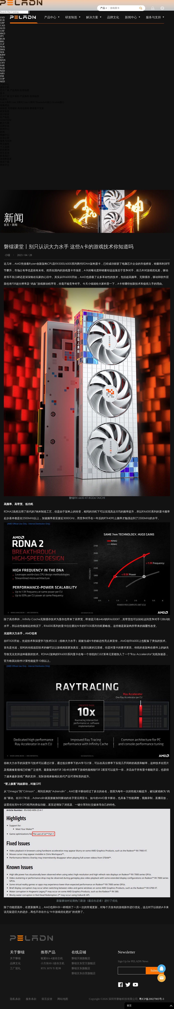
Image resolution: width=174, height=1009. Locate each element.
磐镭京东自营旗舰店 (83, 973)
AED (2, 81)
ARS (2, 73)
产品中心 (4, 84)
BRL (2, 41)
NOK (2, 47)
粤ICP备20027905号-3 (151, 999)
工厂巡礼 (15, 968)
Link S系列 (5, 102)
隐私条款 (15, 999)
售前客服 (161, 978)
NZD (2, 71)
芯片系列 (14, 96)
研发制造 (4, 111)
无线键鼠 (12, 108)
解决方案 (4, 123)
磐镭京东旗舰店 (81, 968)
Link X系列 (17, 102)
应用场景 (24, 90)
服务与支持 (6, 141)
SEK (2, 52)
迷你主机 (4, 87)
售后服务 (4, 144)
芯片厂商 (4, 90)
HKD (2, 33)
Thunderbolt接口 (43, 102)
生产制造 (4, 117)
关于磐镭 (15, 958)
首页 (6, 224)
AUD (2, 28)
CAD (2, 25)
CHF (2, 31)
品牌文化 (4, 126)
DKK (2, 49)
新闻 (2, 132)
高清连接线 (23, 108)
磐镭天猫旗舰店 (81, 958)
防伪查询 (4, 150)
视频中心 (4, 135)
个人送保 (4, 147)
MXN (2, 60)
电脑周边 (4, 105)
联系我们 (4, 156)
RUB (2, 39)
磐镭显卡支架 (37, 108)
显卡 (2, 93)
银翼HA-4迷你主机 (52, 958)
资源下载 (4, 162)
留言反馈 (4, 153)
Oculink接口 (58, 102)
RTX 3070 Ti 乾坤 (51, 968)
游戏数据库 (6, 159)
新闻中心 (4, 129)
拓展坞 (3, 99)
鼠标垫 (3, 108)
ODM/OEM (5, 120)
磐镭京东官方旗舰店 (83, 963)
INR (2, 76)
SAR (2, 65)
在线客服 (161, 968)
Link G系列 (29, 102)
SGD (2, 68)
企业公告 (4, 138)
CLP (2, 44)
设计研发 (4, 114)
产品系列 (14, 90)
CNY (2, 63)
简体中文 (4, 165)
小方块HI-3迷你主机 (52, 963)
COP (2, 79)
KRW (2, 55)
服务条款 (31, 999)
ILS (1, 57)
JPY (2, 36)
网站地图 (62, 999)
